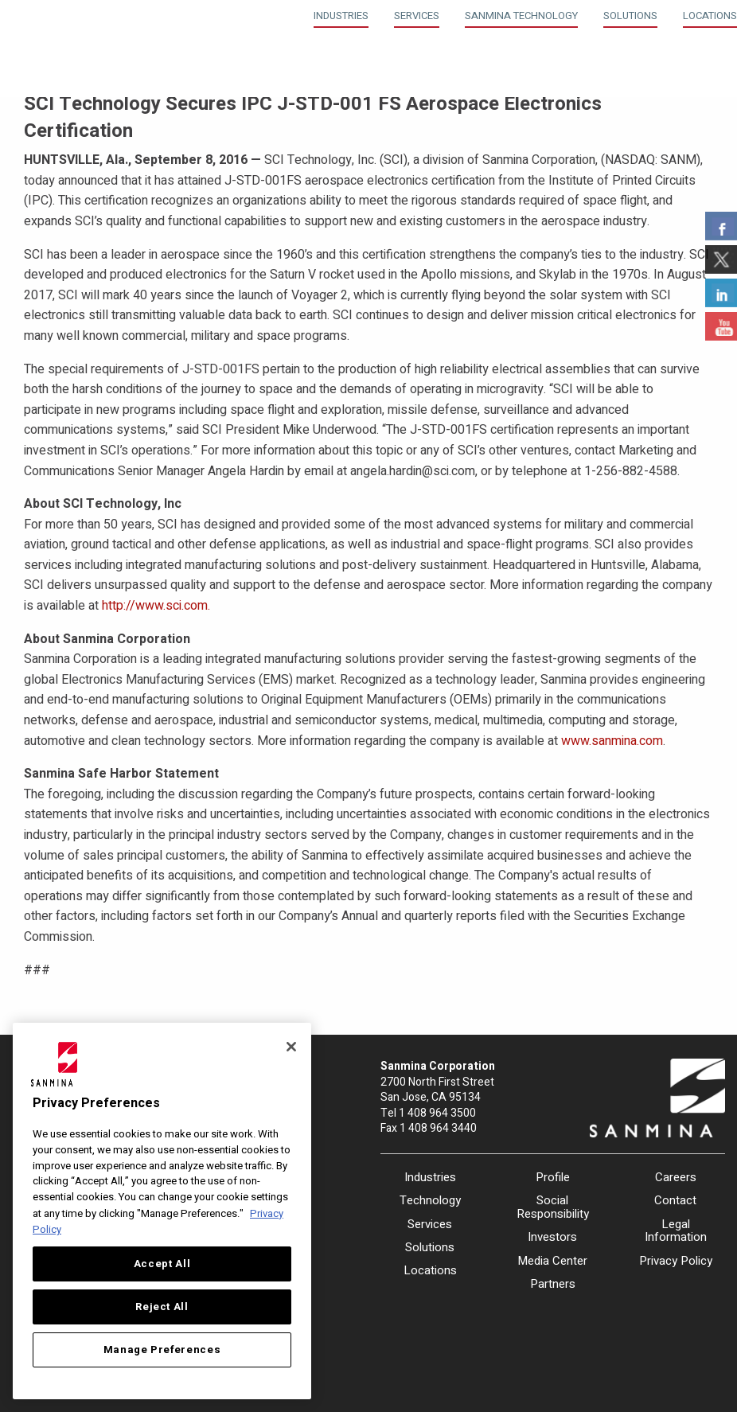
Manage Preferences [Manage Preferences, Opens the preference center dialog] (162, 1350)
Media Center (552, 1261)
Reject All (162, 1307)
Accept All (162, 1264)
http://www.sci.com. (156, 605)
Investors (552, 1237)
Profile (553, 1177)
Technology (430, 1200)
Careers (675, 1177)
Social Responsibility (553, 1207)
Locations (710, 15)
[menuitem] (341, 14)
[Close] (291, 1046)
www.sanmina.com (612, 741)
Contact (675, 1200)
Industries (341, 15)
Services (416, 15)
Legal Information (676, 1230)
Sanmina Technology (521, 15)
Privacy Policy (675, 1261)
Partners (552, 1284)
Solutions (630, 15)
